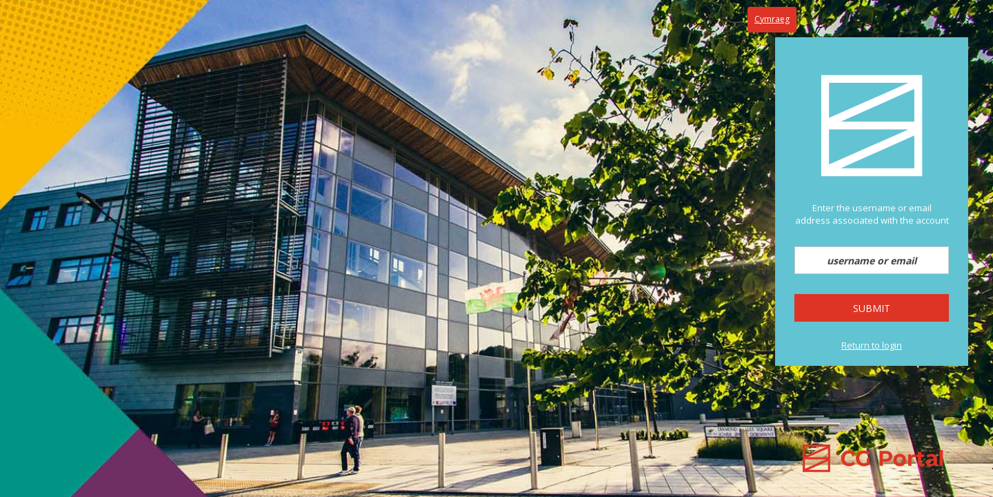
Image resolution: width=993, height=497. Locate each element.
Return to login (871, 345)
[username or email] (871, 260)
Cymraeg (772, 19)
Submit (871, 308)
